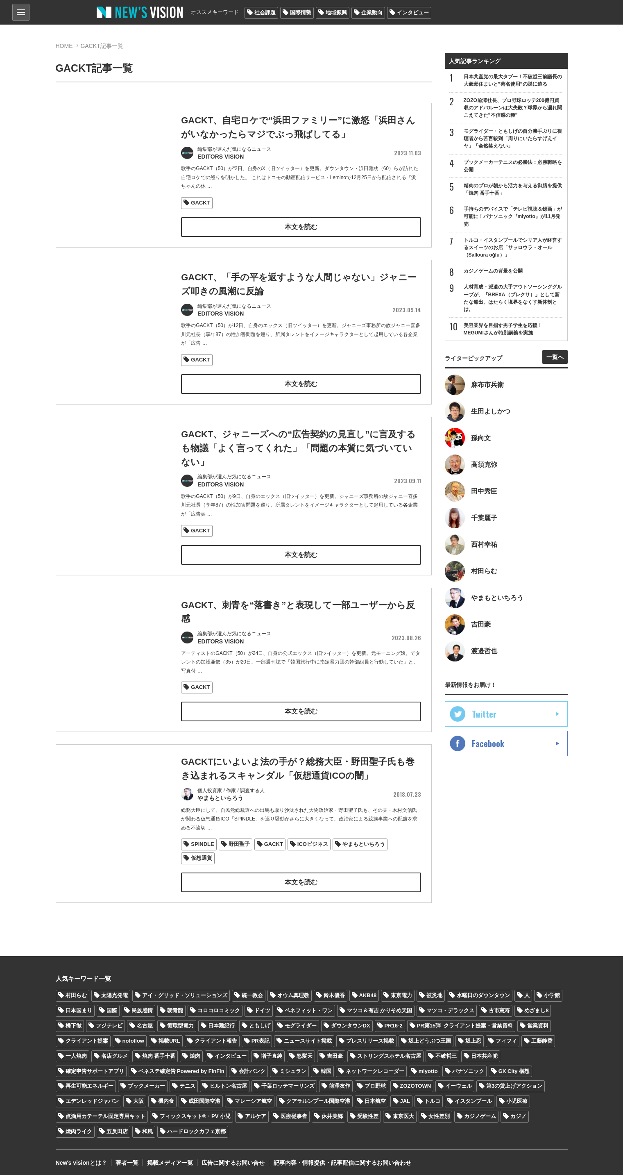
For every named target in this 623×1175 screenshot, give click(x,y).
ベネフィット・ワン (309, 1006)
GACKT (200, 202)
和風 (147, 1127)
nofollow (133, 1037)
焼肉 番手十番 (159, 1052)
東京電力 (401, 991)
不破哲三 (446, 1052)
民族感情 (142, 1006)
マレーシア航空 (253, 1097)
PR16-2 (394, 1021)
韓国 (326, 1067)
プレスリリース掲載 (370, 1037)
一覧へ (555, 357)
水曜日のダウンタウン (483, 991)
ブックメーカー (146, 1082)
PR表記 (260, 1037)
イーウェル (458, 1082)
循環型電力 (180, 1021)
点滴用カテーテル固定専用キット (105, 1112)
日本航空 (375, 1097)
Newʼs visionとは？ (81, 1158)
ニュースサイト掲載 (308, 1037)
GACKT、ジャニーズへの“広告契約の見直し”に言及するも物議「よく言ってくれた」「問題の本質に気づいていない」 (298, 455)
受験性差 (367, 1112)
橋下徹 (74, 1021)
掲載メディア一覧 (170, 1158)
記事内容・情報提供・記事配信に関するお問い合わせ (341, 1158)
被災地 (434, 991)
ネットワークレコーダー (375, 1067)
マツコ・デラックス (450, 1006)
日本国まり (79, 1006)
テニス (187, 1082)
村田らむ (76, 991)
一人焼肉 (76, 1052)
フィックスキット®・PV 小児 (195, 1112)
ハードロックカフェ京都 (196, 1127)
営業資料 (537, 1021)
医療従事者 (294, 1112)
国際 (111, 1006)
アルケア (255, 1112)
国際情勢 (300, 12)
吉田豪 (335, 1052)
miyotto (428, 1067)
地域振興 (336, 12)
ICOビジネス (312, 850)
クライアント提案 (87, 1037)
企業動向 (372, 12)
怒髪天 (305, 1052)
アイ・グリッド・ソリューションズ (184, 991)
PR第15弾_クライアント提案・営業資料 (465, 1021)
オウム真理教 (293, 991)
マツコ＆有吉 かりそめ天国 (379, 1006)
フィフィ (506, 1037)
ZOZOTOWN (415, 1082)
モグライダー (301, 1021)
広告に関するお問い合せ (232, 1158)
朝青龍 (175, 1006)
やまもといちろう (363, 850)
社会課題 (265, 12)
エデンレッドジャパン (92, 1097)
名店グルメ (114, 1052)
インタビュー (413, 12)
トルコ (432, 1097)
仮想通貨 (201, 864)
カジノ (518, 1112)
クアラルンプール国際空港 (318, 1097)
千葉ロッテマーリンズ (288, 1082)
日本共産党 (484, 1052)
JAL (405, 1097)
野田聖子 (239, 850)
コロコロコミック (218, 1006)
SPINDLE (202, 850)
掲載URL (169, 1037)
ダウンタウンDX (350, 1021)
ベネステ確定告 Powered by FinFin (181, 1067)
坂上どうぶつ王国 (429, 1037)
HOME (64, 46)
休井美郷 (332, 1112)
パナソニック (468, 1067)
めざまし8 (536, 1006)
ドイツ (262, 1006)
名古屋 (145, 1021)
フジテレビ (109, 1021)
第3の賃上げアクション (514, 1082)
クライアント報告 (216, 1037)
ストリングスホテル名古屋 (389, 1052)
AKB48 (368, 991)
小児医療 (517, 1097)
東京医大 (403, 1112)
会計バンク (252, 1067)
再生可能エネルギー (89, 1082)
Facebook (488, 744)
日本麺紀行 (221, 1021)
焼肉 (195, 1052)
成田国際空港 (204, 1097)
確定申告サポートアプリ (95, 1067)
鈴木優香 (334, 991)
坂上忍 (473, 1037)
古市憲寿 (499, 1006)
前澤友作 (339, 1082)
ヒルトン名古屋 (228, 1082)
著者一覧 (126, 1158)
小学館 (552, 991)
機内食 (166, 1097)
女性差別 (439, 1112)
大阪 (138, 1097)
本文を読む (301, 226)
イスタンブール (473, 1097)
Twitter (484, 714)
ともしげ (259, 1021)
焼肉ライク (79, 1127)
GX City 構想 (514, 1067)
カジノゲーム (480, 1112)
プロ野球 (375, 1082)
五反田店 (117, 1127)
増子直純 (271, 1052)
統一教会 (252, 991)
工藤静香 (542, 1037)
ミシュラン (293, 1067)
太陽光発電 (114, 991)
